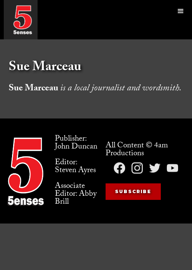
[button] (180, 19)
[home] (22, 19)
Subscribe (133, 191)
